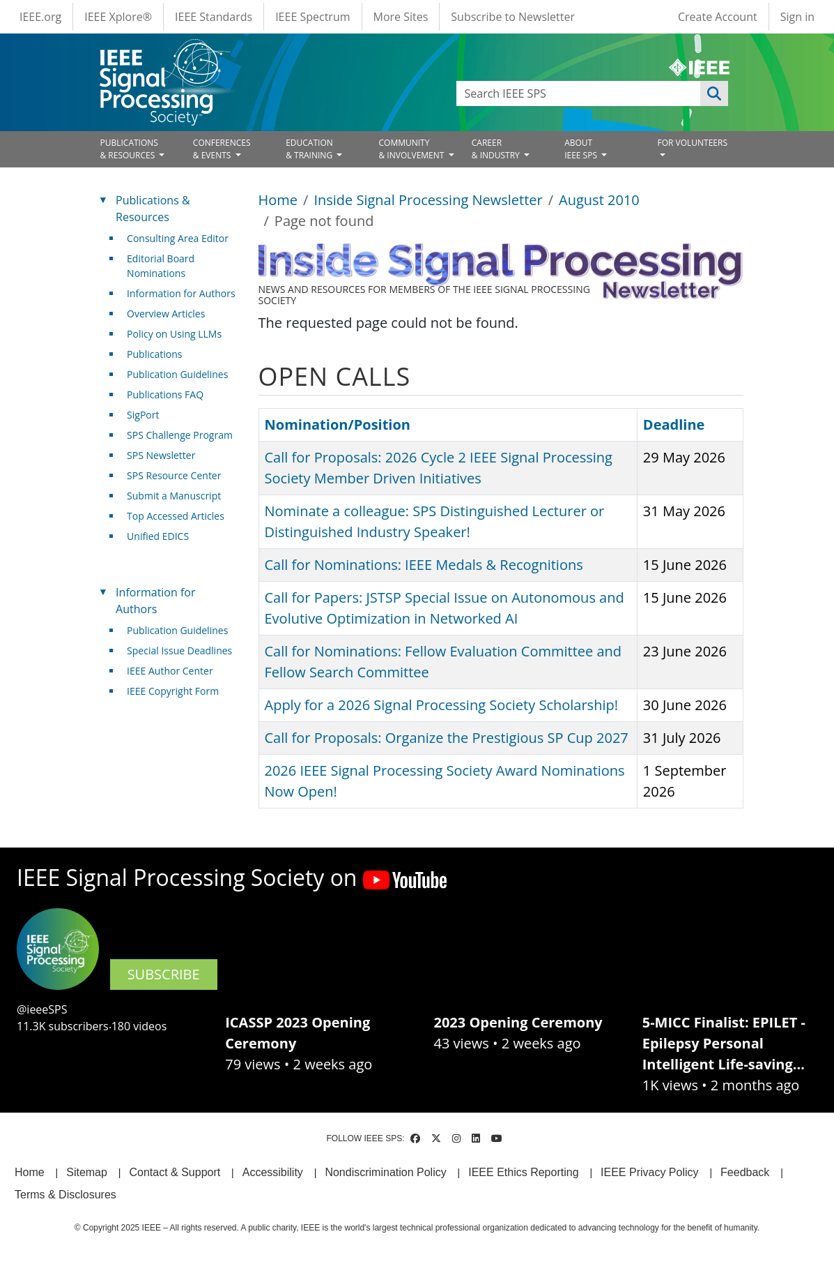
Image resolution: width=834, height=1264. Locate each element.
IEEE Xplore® (118, 16)
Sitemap (86, 1172)
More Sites (400, 16)
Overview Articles (166, 313)
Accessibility (272, 1172)
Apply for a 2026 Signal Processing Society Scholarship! (441, 704)
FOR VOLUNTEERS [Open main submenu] (692, 143)
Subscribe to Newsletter (513, 16)
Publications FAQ (165, 394)
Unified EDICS (158, 536)
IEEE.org (40, 16)
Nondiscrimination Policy (385, 1172)
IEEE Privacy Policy (649, 1172)
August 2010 (599, 199)
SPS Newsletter (161, 455)
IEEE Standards (213, 16)
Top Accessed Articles (175, 515)
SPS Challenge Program (180, 435)
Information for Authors (181, 293)
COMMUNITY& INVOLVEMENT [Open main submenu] (412, 149)
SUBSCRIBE (164, 974)
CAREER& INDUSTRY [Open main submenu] (497, 149)
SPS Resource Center (174, 475)
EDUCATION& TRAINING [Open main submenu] (310, 149)
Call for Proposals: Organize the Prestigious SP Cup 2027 (446, 737)
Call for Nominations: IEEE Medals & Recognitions (424, 564)
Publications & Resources (153, 209)
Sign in (797, 16)
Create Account (717, 16)
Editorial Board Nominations (160, 266)
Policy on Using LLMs (174, 333)
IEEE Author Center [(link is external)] (175, 670)
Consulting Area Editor (178, 238)
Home (278, 199)
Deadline (674, 424)
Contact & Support (174, 1172)
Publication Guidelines (177, 374)
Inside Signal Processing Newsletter (428, 199)
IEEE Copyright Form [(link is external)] (178, 691)
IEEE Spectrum (312, 16)
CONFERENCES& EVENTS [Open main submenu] (222, 149)
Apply (714, 93)
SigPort (143, 414)
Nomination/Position (337, 424)
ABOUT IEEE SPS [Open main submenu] (581, 149)
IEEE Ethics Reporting (523, 1172)
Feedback (744, 1172)
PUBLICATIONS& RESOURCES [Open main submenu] (129, 149)
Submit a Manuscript (174, 495)
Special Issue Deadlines (179, 650)
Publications (154, 354)
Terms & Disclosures (65, 1195)
